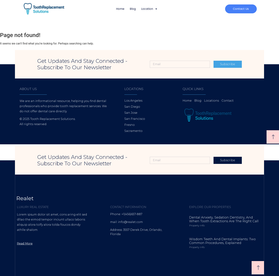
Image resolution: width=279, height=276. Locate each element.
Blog (133, 9)
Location (149, 9)
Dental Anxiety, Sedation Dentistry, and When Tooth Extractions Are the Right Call (224, 219)
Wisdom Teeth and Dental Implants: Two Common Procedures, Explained (222, 241)
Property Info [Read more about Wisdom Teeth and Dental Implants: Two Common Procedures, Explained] (197, 247)
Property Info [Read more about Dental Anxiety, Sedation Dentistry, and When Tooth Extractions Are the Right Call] (197, 225)
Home (120, 9)
